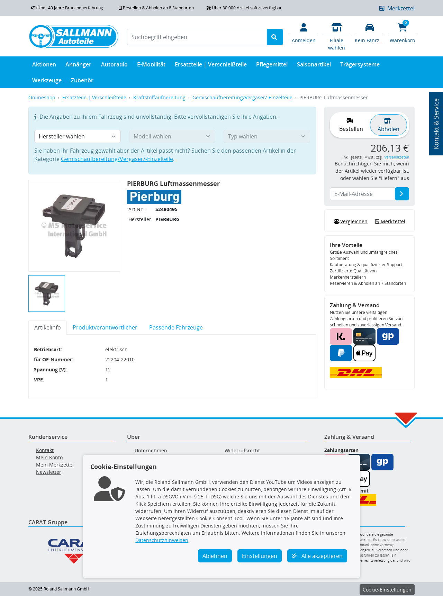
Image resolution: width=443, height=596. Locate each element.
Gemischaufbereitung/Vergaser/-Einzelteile (242, 97)
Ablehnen (214, 556)
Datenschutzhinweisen (161, 540)
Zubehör (82, 81)
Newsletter (48, 472)
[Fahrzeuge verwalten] (369, 32)
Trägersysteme (360, 66)
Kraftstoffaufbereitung (159, 97)
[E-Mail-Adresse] (402, 193)
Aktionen (44, 66)
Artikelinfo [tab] (47, 327)
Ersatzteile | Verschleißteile (211, 66)
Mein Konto (49, 457)
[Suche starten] (275, 37)
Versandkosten (397, 157)
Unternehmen (151, 450)
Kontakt (45, 450)
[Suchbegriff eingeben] (197, 37)
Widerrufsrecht (242, 450)
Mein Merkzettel (55, 464)
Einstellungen (259, 556)
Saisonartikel (314, 66)
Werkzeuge (47, 81)
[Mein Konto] (303, 32)
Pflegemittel (272, 66)
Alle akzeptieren (317, 556)
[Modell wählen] (172, 136)
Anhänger (78, 66)
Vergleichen (350, 221)
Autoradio (114, 66)
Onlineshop (41, 97)
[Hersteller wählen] (77, 136)
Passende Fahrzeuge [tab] (176, 327)
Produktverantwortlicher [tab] (105, 327)
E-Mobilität (151, 66)
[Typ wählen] (267, 136)
